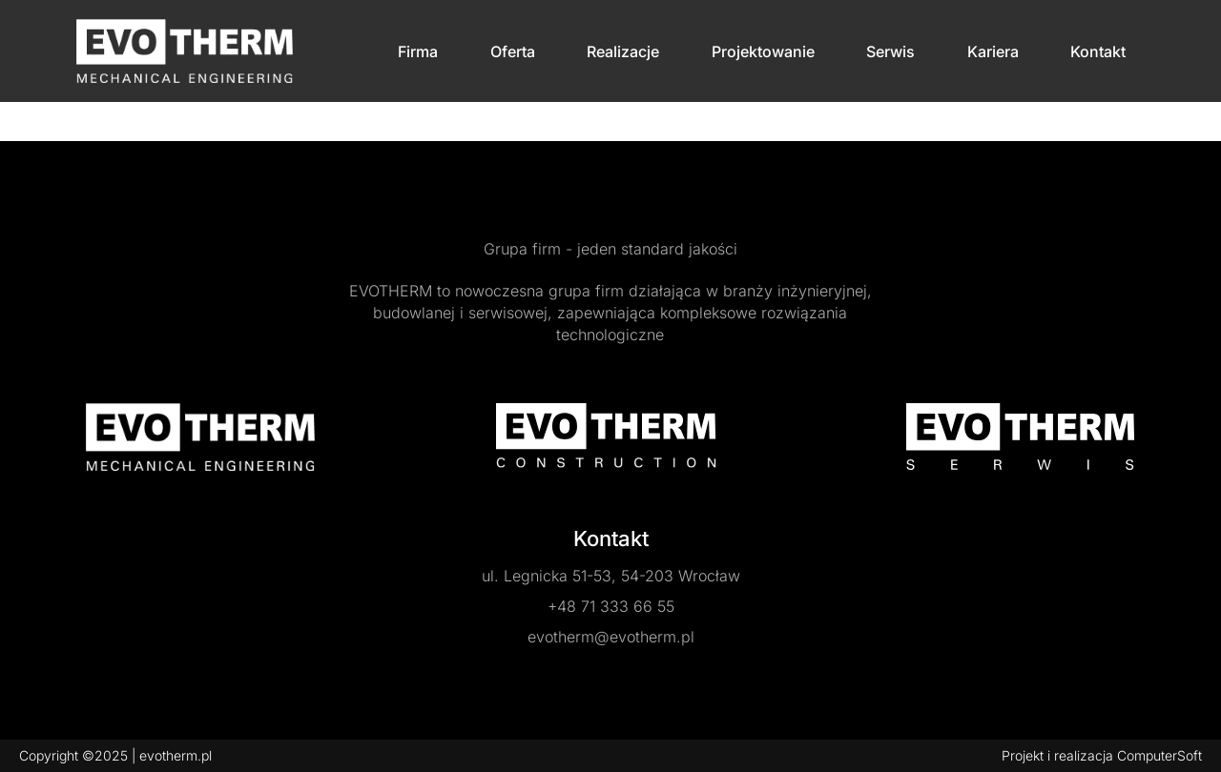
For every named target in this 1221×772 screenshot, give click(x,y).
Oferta (512, 51)
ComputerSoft (1159, 755)
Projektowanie (763, 51)
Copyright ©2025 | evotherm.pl (115, 755)
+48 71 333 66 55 (611, 606)
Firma (418, 51)
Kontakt (1098, 51)
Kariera (993, 51)
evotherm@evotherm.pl (611, 636)
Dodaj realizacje (171, 121)
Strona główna (63, 121)
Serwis (890, 51)
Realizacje (623, 51)
